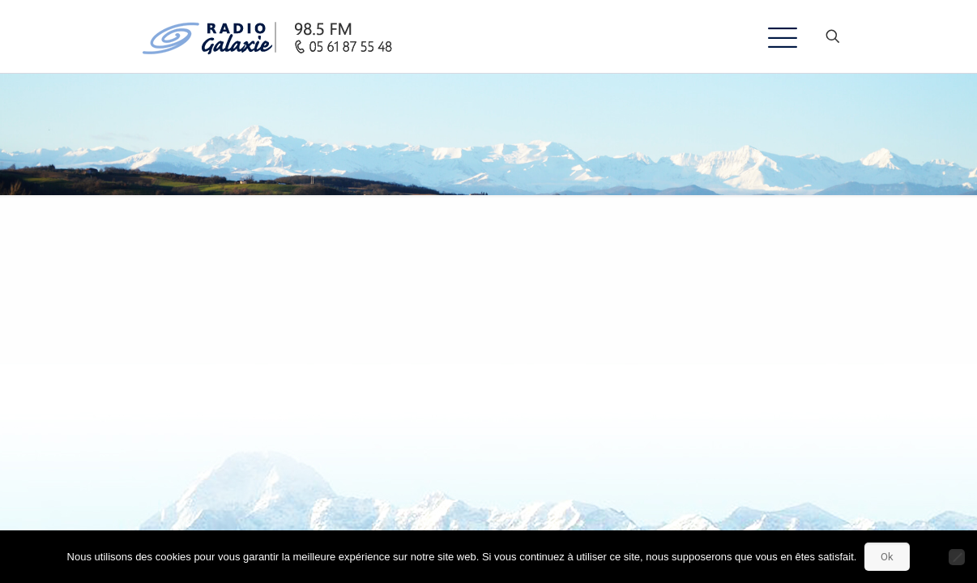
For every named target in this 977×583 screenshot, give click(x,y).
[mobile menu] (776, 36)
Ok (887, 557)
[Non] (957, 557)
